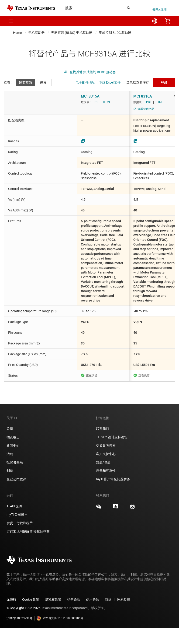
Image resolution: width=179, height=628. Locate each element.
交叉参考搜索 (106, 445)
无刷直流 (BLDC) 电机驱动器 (71, 33)
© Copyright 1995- (24, 608)
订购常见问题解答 (20, 531)
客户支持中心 (106, 454)
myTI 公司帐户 (17, 514)
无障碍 (11, 599)
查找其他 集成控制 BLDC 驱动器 (89, 72)
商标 (108, 599)
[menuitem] (154, 21)
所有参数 (25, 82)
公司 (10, 429)
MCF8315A (90, 96)
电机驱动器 (36, 33)
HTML (106, 102)
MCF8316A (142, 96)
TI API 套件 (14, 506)
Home (17, 33)
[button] (11, 21)
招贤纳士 (13, 437)
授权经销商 (41, 531)
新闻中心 (13, 445)
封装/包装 (103, 462)
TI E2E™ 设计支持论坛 (111, 437)
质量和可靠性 (106, 471)
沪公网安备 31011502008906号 (59, 618)
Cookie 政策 (30, 599)
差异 (43, 82)
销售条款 (73, 599)
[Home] (31, 8)
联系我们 (102, 429)
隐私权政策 (53, 599)
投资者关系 (15, 462)
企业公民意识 (16, 479)
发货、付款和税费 (20, 523)
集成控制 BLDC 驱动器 (115, 33)
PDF (96, 102)
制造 (10, 471)
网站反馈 (123, 599)
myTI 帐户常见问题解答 (113, 479)
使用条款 (92, 599)
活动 (10, 454)
